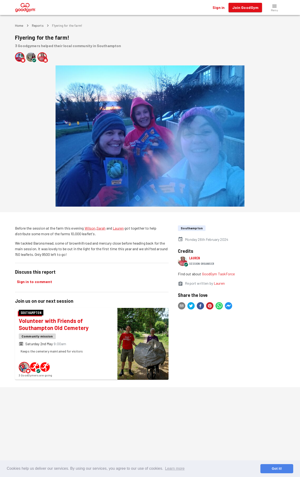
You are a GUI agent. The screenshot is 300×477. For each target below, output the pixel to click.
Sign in (218, 7)
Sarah (101, 228)
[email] (181, 306)
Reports (38, 25)
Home (19, 25)
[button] (274, 7)
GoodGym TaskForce (218, 274)
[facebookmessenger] (228, 306)
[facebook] (200, 306)
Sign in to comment (34, 281)
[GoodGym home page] (25, 7)
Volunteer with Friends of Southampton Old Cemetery (54, 324)
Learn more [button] (174, 468)
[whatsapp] (219, 306)
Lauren (118, 228)
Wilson (90, 228)
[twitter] (191, 306)
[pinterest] (210, 306)
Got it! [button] (277, 468)
